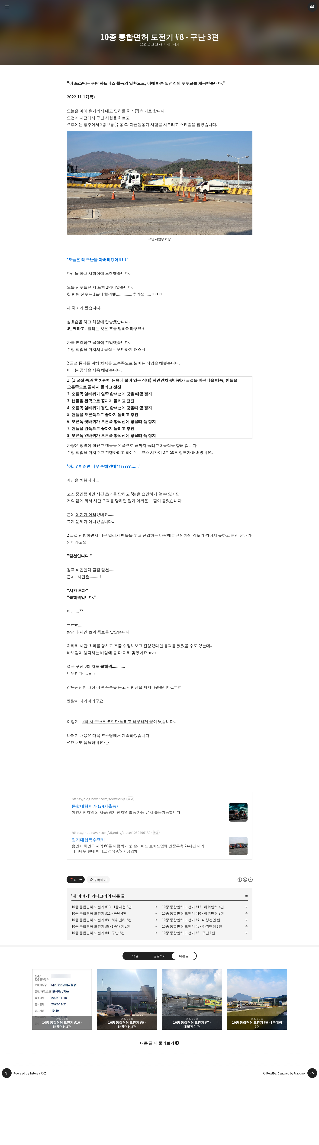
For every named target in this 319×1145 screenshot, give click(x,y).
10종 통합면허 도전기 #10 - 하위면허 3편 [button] (62, 1064)
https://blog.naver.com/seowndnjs (98, 864)
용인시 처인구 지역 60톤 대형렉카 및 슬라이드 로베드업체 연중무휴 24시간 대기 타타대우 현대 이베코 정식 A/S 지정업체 (138, 913)
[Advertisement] (159, 819)
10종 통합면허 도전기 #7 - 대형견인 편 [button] (192, 1064)
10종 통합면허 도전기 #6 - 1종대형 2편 (100, 991)
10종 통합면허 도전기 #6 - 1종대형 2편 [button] (257, 1064)
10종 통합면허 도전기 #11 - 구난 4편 (98, 978)
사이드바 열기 (6, 7)
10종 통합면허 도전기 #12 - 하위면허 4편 (193, 971)
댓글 (135, 1021)
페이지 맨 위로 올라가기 (312, 1138)
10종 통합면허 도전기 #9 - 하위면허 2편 (101, 984)
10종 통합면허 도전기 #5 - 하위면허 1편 (192, 991)
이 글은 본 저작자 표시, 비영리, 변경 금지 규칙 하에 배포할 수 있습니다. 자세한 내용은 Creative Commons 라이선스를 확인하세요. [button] (245, 944)
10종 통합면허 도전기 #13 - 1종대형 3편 (101, 971)
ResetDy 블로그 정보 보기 (312, 7)
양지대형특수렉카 (88, 904)
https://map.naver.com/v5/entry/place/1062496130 (111, 898)
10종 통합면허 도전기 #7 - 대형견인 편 (191, 984)
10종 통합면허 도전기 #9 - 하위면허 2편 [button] (127, 1064)
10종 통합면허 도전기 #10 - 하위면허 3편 (193, 978)
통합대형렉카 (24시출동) (95, 871)
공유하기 (159, 1021)
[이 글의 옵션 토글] (81, 944)
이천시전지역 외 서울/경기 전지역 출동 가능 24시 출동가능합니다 (126, 877)
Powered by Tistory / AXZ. (30, 1138)
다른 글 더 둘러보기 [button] (157, 1108)
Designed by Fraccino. (292, 1138)
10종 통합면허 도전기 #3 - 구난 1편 (188, 997)
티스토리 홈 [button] (6, 1138)
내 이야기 (173, 44)
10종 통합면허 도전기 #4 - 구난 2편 (98, 997)
